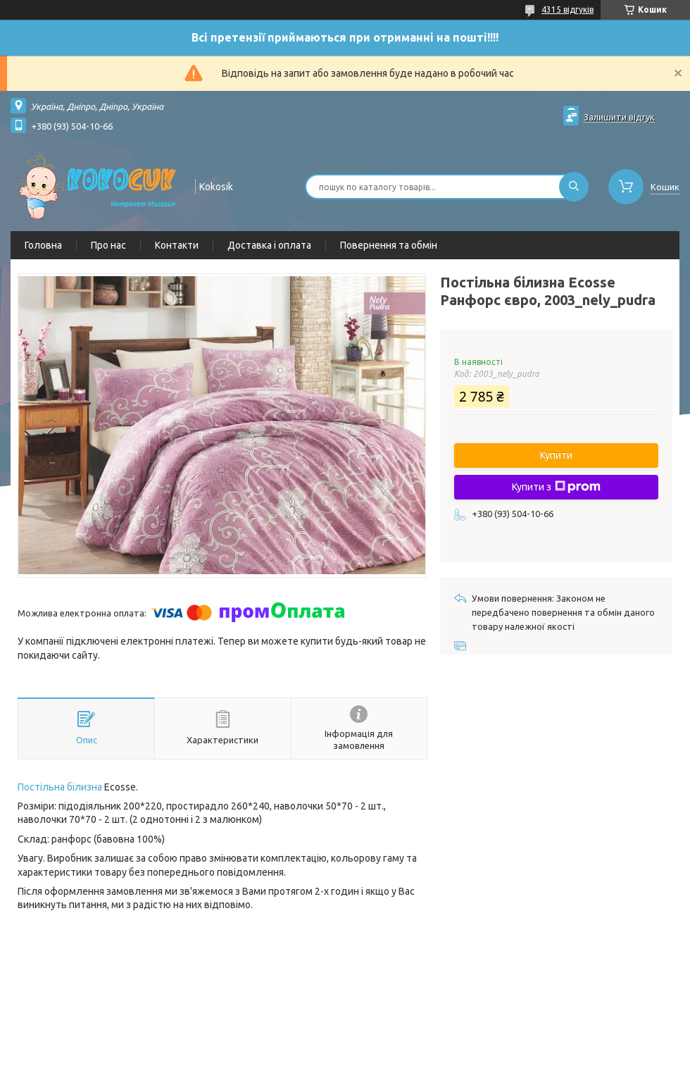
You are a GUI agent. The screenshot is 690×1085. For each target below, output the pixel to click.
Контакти (177, 245)
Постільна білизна (60, 787)
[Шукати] (574, 187)
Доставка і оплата (269, 245)
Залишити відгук (619, 117)
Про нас (108, 245)
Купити (556, 455)
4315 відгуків (567, 9)
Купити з (556, 486)
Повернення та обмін (388, 245)
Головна (43, 245)
